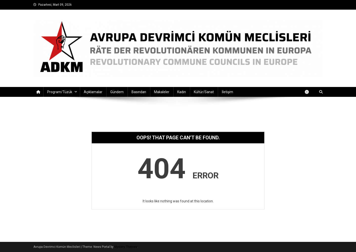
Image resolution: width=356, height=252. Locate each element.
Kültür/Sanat (204, 92)
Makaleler (161, 92)
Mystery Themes (125, 247)
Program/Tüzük (59, 92)
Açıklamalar (93, 92)
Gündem (117, 92)
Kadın (181, 92)
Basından (139, 92)
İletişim (227, 92)
